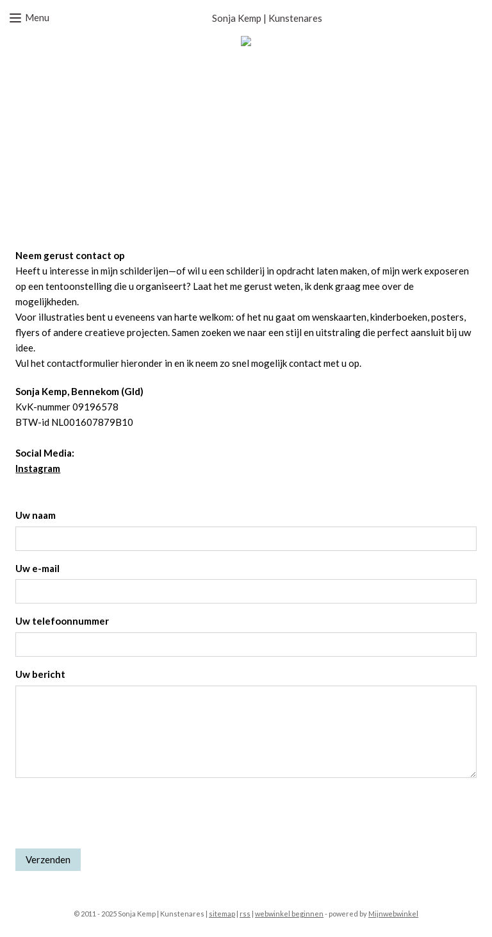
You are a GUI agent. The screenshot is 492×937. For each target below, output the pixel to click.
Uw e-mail (37, 568)
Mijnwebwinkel (393, 913)
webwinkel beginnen (289, 913)
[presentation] (112, 813)
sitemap (222, 913)
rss (245, 913)
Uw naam (35, 515)
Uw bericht (40, 674)
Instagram (37, 468)
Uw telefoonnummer (62, 621)
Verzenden (48, 859)
